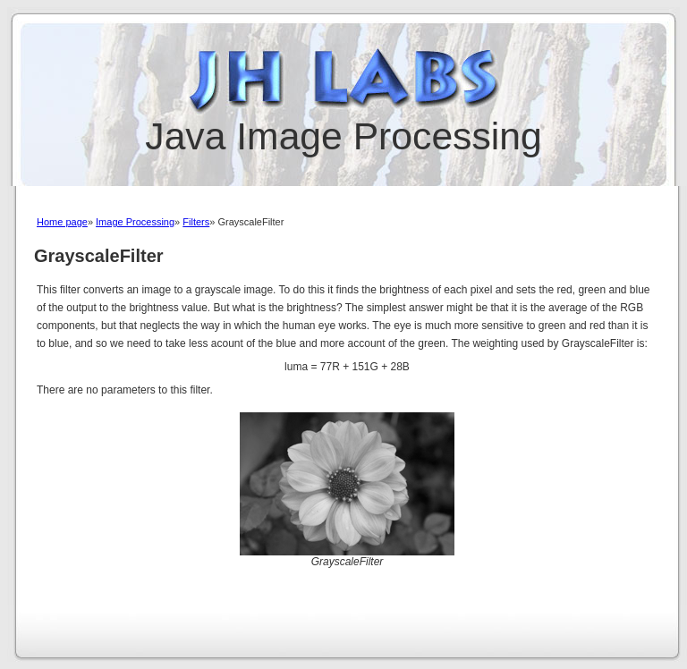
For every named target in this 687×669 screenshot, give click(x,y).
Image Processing (135, 221)
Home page (62, 221)
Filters (195, 221)
